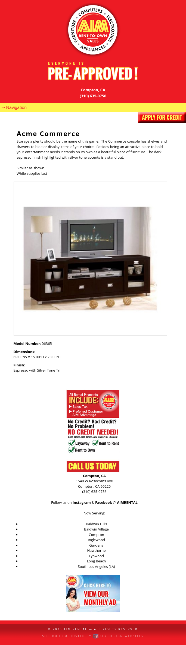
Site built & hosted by (93, 636)
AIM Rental (75, 629)
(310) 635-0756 (93, 95)
